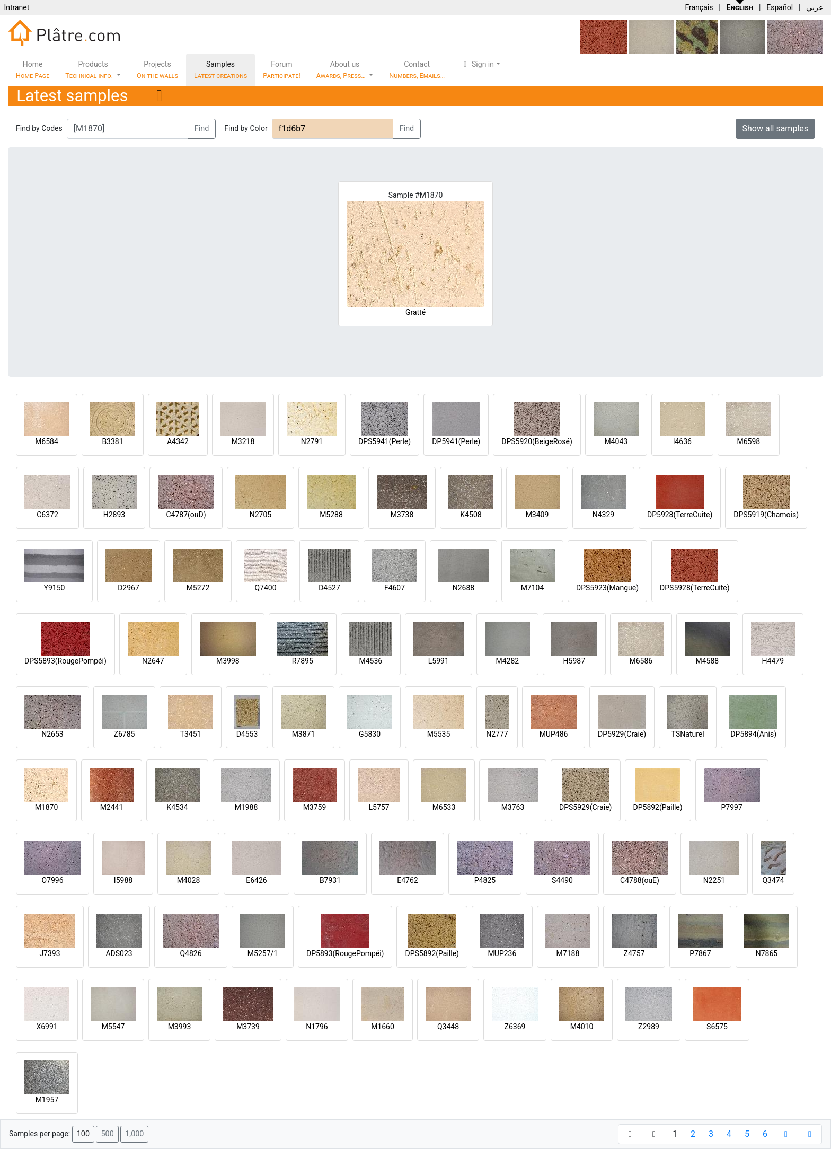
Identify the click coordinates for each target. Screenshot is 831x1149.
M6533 (444, 807)
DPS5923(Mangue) (607, 588)
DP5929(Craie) (622, 734)
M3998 (228, 661)
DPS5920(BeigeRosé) (536, 441)
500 (107, 1133)
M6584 (46, 441)
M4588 (707, 661)
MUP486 (554, 734)
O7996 (52, 880)
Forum (281, 69)
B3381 (112, 441)
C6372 (47, 514)
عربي (814, 7)
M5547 (113, 1026)
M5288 (331, 514)
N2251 (714, 880)
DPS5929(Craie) (585, 807)
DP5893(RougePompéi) (345, 953)
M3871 (303, 734)
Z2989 (648, 1026)
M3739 (248, 1026)
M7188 (568, 953)
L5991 (438, 661)
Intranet (16, 7)
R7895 (302, 661)
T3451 (190, 734)
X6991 (46, 1026)
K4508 (470, 514)
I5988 (123, 880)
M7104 (532, 588)
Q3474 (773, 880)
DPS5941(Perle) (384, 441)
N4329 (603, 514)
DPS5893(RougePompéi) (65, 661)
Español (779, 7)
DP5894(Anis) (753, 734)
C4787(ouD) (186, 514)
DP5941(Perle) (456, 441)
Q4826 (190, 953)
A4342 (178, 441)
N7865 (766, 953)
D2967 (128, 588)
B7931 (330, 880)
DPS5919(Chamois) (766, 514)
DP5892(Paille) (658, 807)
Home (32, 69)
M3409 (537, 514)
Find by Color (245, 128)
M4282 (507, 661)
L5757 (378, 807)
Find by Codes (39, 128)
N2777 (497, 734)
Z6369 (515, 1026)
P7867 (700, 953)
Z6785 (124, 734)
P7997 (731, 807)
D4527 (329, 588)
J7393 (49, 953)
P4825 (485, 880)
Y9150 (54, 588)
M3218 (243, 441)
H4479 (773, 661)
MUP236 (502, 953)
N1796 (317, 1026)
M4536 (370, 661)
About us (341, 69)
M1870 (46, 807)
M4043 (615, 441)
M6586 (640, 661)
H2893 (114, 514)
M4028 (188, 880)
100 (83, 1133)
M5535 (438, 734)
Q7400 (265, 588)
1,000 (134, 1133)
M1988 (246, 807)
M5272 (198, 588)
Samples (220, 69)
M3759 (314, 807)
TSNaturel (687, 734)
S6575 (717, 1026)
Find (202, 128)
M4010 (582, 1026)
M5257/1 (262, 953)
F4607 (394, 588)
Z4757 (634, 953)
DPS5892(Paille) (431, 953)
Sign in (477, 64)
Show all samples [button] (775, 128)
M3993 (179, 1026)
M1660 (382, 1026)
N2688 (463, 588)
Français (699, 7)
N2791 (312, 441)
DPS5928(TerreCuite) (695, 588)
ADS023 (118, 953)
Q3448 (448, 1026)
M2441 (111, 807)
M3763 (513, 807)
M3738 (402, 514)
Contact (417, 69)
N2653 (52, 734)
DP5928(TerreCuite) (679, 514)
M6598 (748, 441)
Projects (157, 69)
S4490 (562, 880)
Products (89, 69)
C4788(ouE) (639, 880)
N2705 (260, 514)
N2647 (153, 661)
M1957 (47, 1099)
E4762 (407, 880)
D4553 (247, 734)
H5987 (574, 661)
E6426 (256, 880)
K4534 (177, 807)
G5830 (370, 734)
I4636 (682, 441)
